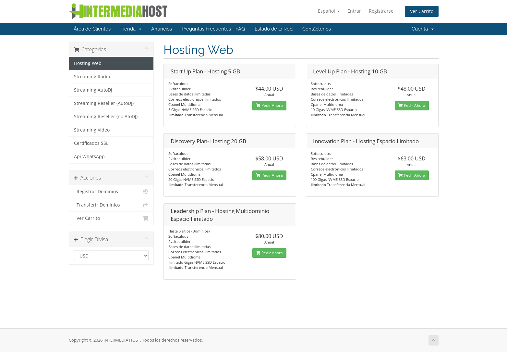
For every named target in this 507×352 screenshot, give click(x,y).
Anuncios (161, 29)
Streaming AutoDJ (93, 90)
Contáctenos (316, 29)
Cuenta (423, 29)
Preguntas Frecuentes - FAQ (213, 29)
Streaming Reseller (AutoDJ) (104, 103)
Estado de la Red (274, 29)
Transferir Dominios (111, 205)
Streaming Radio (92, 77)
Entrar (354, 11)
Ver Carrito (421, 11)
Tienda (130, 29)
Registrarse (381, 11)
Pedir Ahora (269, 105)
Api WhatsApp (89, 156)
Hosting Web (88, 63)
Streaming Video (92, 130)
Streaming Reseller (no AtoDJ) (106, 116)
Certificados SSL (91, 143)
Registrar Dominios (111, 191)
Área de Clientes (92, 29)
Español (329, 11)
